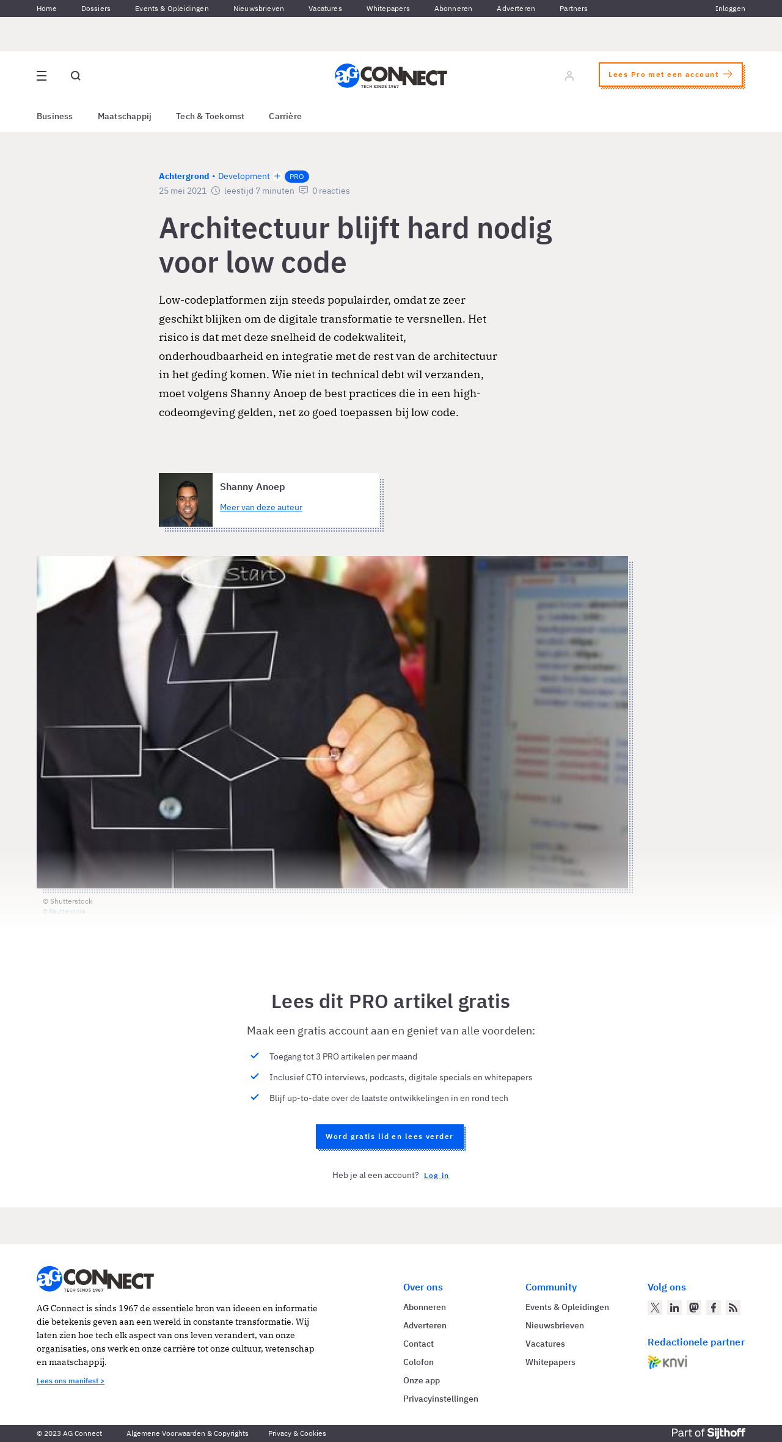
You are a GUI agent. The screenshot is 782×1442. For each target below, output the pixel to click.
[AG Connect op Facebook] (713, 1307)
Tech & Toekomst (210, 116)
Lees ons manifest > (70, 1380)
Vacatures (325, 8)
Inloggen (730, 8)
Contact (418, 1343)
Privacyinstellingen (440, 1398)
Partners (574, 8)
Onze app (421, 1380)
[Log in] (569, 76)
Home (47, 8)
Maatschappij (125, 116)
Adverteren (516, 8)
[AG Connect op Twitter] (655, 1307)
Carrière (285, 116)
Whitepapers (388, 8)
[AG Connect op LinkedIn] (674, 1307)
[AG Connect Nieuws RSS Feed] (733, 1307)
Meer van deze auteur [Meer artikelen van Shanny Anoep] (261, 507)
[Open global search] (76, 76)
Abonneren (453, 8)
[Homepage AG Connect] (391, 75)
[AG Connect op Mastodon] (694, 1307)
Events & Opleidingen (172, 8)
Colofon (418, 1361)
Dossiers (96, 8)
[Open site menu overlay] (41, 76)
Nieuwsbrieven (258, 8)
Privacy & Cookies (297, 1433)
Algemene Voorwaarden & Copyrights (187, 1433)
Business (55, 116)
